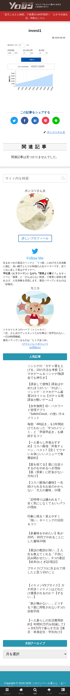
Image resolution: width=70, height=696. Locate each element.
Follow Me (35, 254)
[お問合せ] (35, 347)
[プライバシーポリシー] (35, 343)
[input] (35, 178)
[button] (63, 178)
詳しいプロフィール (35, 238)
